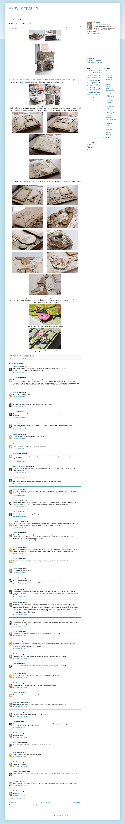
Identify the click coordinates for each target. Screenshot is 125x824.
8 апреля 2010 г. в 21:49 (19, 406)
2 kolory (89, 60)
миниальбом (20, 358)
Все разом (109, 123)
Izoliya (15, 478)
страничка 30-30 (92, 96)
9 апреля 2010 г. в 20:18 (19, 553)
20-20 (96, 72)
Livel (14, 411)
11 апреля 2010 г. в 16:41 (20, 635)
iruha (14, 402)
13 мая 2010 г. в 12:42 (19, 795)
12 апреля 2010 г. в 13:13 (20, 697)
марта (108, 129)
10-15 (88, 70)
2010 (106, 73)
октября (108, 77)
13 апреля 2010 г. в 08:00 (20, 766)
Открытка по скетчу (109, 109)
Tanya (15, 752)
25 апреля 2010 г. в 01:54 (20, 785)
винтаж (96, 75)
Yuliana (15, 620)
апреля (108, 88)
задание (89, 78)
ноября (108, 75)
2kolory (15, 377)
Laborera (15, 500)
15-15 (15, 358)
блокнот (89, 75)
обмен (90, 85)
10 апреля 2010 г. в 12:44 (20, 597)
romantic (15, 366)
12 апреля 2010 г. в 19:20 (20, 737)
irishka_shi (16, 578)
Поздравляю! (109, 102)
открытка (91, 87)
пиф (25, 358)
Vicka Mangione (17, 423)
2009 (106, 137)
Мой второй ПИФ (110, 93)
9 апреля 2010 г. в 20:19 (19, 563)
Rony (14, 444)
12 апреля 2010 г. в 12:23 (20, 687)
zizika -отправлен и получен (94, 62)
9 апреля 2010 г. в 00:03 (19, 461)
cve (14, 781)
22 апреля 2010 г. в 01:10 (20, 776)
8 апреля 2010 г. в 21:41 (19, 387)
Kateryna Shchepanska (19, 466)
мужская (94, 82)
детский (88, 77)
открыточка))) (109, 117)
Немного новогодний (110, 105)
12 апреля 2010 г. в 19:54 (20, 756)
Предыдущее (77, 802)
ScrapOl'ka (16, 521)
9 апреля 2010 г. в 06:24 (19, 484)
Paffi (14, 721)
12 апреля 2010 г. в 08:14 (20, 648)
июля (107, 82)
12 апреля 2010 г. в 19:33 (20, 747)
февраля (108, 132)
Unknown (15, 392)
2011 (106, 71)
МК (87, 82)
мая (107, 86)
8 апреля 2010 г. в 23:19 (19, 438)
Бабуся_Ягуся (17, 771)
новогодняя (97, 84)
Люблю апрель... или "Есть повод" (110, 114)
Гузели (38, 326)
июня (107, 84)
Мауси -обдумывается (93, 64)
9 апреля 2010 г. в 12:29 (19, 527)
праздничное (97, 91)
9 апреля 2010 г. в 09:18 (19, 516)
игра (93, 78)
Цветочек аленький (109, 99)
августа (108, 79)
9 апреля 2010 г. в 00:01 (19, 448)
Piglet (14, 663)
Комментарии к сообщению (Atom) (27, 805)
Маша (15, 589)
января (108, 134)
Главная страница (45, 802)
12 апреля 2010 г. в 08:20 (20, 658)
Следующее (12, 802)
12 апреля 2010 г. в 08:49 (20, 668)
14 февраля (95, 70)
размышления (93, 93)
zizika (14, 641)
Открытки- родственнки (110, 126)
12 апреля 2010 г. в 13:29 (20, 706)
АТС (96, 74)
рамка (88, 94)
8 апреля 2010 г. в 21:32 (19, 372)
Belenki (15, 489)
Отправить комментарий (18, 798)
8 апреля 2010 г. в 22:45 (19, 429)
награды (89, 83)
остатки (96, 85)
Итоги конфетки (110, 90)
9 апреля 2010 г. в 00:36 (19, 472)
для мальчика (95, 77)
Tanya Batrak (16, 702)
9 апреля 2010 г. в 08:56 (19, 506)
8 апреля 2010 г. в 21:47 (19, 396)
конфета (98, 78)
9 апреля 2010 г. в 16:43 (19, 542)
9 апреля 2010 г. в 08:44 (19, 495)
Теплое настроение (110, 96)
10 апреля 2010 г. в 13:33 (20, 614)
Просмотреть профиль (93, 33)
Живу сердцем (23, 8)
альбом (89, 74)
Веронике (40, 81)
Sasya (15, 434)
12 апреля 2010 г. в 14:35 (20, 716)
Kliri (14, 511)
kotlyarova (16, 453)
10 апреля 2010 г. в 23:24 (20, 626)
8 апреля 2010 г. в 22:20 (19, 417)
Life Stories (20, 82)
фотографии (89, 97)
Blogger (70, 815)
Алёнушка (16, 742)
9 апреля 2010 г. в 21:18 (19, 584)
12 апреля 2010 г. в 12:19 (20, 677)
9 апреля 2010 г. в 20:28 (19, 572)
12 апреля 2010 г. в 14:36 (20, 727)
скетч (95, 94)
